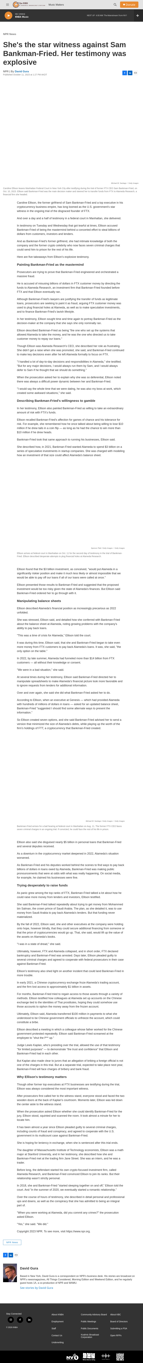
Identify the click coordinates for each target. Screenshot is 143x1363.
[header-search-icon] (115, 4)
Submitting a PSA (118, 1328)
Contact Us (57, 1335)
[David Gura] (10, 1273)
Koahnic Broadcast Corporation (90, 1336)
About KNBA (58, 1314)
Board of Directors (119, 1321)
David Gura (22, 71)
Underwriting (58, 1342)
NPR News (9, 34)
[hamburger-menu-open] (7, 5)
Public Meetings (88, 1321)
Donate (130, 4)
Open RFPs (115, 1335)
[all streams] (138, 15)
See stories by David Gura (36, 1288)
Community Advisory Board (94, 1314)
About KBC (115, 1314)
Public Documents (89, 1328)
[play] (8, 15)
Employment (58, 1321)
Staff (54, 1328)
